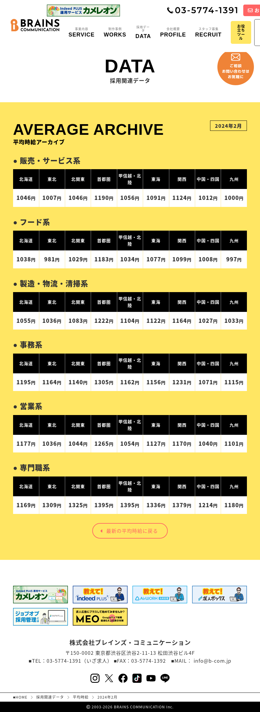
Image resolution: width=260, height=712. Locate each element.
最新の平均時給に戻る (129, 530)
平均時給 (81, 697)
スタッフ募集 (208, 32)
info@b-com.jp (212, 660)
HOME (21, 697)
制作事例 (115, 32)
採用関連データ (50, 697)
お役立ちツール (241, 32)
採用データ (143, 32)
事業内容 (82, 32)
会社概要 (173, 32)
